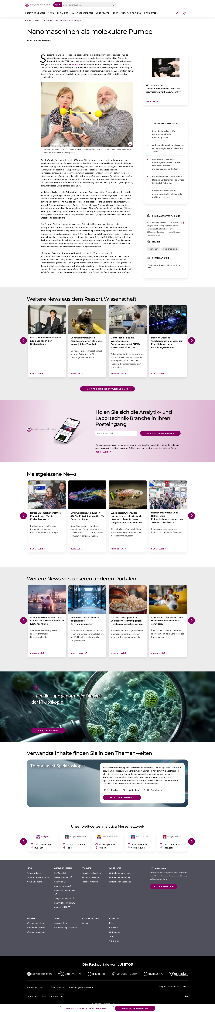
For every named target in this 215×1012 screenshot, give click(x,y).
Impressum (32, 996)
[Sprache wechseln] (185, 13)
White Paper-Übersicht (120, 881)
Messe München (63, 877)
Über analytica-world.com (81, 987)
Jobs (111, 936)
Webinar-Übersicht (36, 932)
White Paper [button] (102, 13)
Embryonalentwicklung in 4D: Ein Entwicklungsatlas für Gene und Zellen (168, 148)
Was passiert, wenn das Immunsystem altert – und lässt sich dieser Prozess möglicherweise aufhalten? (167, 164)
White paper (115, 932)
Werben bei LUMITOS (37, 987)
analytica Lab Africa (65, 902)
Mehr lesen (103, 451)
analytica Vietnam (64, 898)
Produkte (113, 927)
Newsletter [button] (151, 13)
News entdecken (34, 873)
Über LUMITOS (58, 987)
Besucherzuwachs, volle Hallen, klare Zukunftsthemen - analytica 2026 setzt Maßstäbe (168, 179)
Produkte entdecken (91, 873)
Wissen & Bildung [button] (131, 13)
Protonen (76, 64)
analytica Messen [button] (35, 13)
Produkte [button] (62, 13)
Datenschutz (57, 996)
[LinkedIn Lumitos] (186, 996)
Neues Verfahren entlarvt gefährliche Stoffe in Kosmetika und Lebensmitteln (167, 193)
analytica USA (62, 907)
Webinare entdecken (36, 923)
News (111, 923)
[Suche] (113, 5)
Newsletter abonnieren (160, 433)
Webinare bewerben (36, 927)
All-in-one (114, 940)
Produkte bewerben (91, 877)
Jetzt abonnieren (164, 886)
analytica (60, 881)
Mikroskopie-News (48, 730)
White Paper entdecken (120, 873)
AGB (44, 996)
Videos (85, 923)
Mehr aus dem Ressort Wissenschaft (107, 388)
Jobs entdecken (61, 923)
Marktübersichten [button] (82, 13)
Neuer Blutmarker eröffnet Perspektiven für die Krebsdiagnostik (165, 134)
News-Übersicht (34, 881)
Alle (56, 5)
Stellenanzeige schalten (65, 927)
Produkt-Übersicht (90, 881)
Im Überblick (60, 873)
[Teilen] (177, 13)
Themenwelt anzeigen (122, 797)
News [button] (51, 13)
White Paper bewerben (119, 877)
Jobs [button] (115, 13)
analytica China (63, 886)
